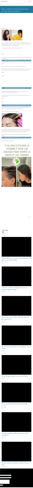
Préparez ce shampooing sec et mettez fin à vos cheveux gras (15, 138)
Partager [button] (3, 293)
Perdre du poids (12, 2)
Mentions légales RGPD (3, 470)
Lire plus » (30, 293)
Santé (7, 2)
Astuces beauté (3, 2)
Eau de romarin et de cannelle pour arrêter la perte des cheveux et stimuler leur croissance (15, 105)
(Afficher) (6, 28)
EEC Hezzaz (4, 1)
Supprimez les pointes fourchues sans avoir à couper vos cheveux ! (16, 60)
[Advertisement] (16, 21)
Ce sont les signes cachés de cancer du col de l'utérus (15, 377)
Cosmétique (21, 2)
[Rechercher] (29, 1)
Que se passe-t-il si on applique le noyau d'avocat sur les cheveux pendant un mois (14, 88)
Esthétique (16, 2)
